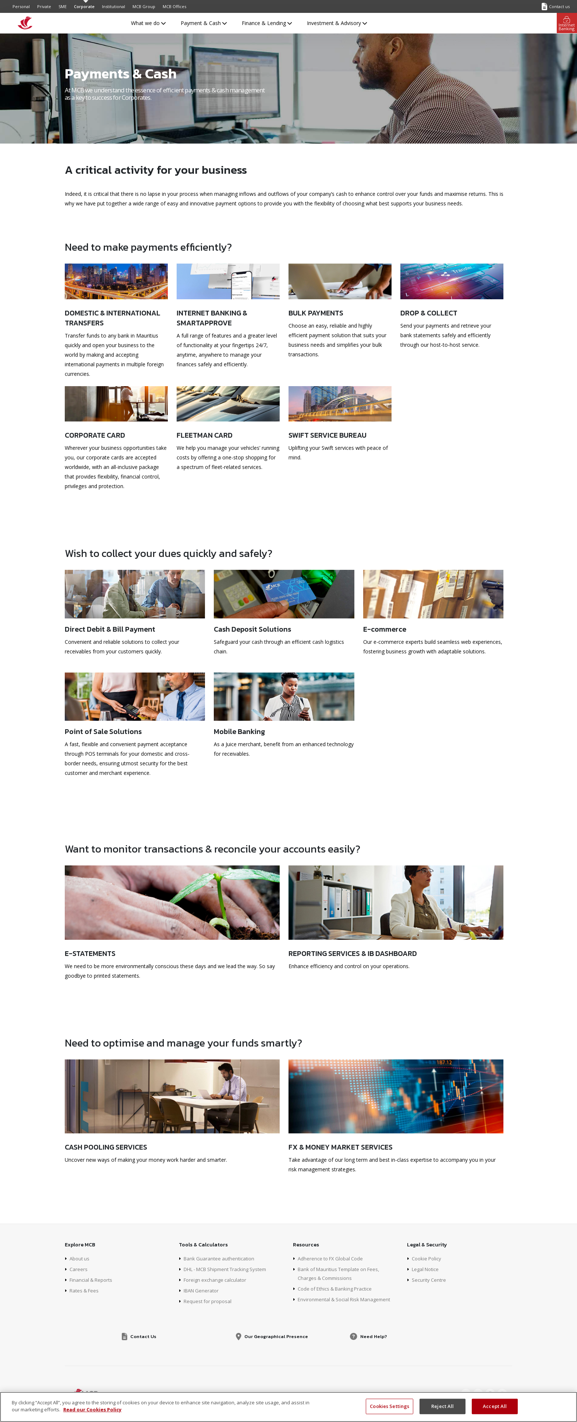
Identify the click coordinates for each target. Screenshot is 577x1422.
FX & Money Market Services (340, 1147)
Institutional (113, 6)
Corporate (84, 6)
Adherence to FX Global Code (333, 1258)
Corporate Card (95, 435)
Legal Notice (427, 1269)
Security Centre (430, 1279)
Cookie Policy (428, 1258)
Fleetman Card (205, 435)
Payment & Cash (204, 23)
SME (63, 6)
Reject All (442, 1406)
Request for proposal (209, 1301)
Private (44, 6)
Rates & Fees (86, 1290)
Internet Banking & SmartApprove (212, 317)
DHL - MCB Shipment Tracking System (230, 1269)
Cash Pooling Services (106, 1147)
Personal (21, 6)
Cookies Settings (389, 1406)
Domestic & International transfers (112, 317)
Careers (79, 1269)
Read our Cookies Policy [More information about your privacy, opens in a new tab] (92, 1409)
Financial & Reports (93, 1279)
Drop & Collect (428, 312)
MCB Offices (174, 6)
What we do (148, 23)
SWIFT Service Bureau (327, 435)
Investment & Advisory (337, 23)
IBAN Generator (203, 1290)
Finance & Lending (267, 23)
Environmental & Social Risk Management (347, 1299)
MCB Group (143, 6)
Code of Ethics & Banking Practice (338, 1288)
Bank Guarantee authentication (221, 1258)
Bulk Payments (315, 312)
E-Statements (90, 953)
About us (80, 1258)
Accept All (495, 1406)
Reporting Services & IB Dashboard (352, 953)
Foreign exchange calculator (217, 1279)
